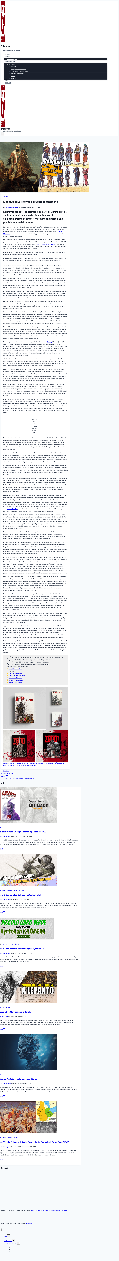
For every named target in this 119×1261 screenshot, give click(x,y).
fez (26, 763)
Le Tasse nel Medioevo (35, 771)
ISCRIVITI (8, 83)
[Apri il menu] (2, 134)
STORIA (5, 196)
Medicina (13, 76)
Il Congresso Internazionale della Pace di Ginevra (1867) (35, 776)
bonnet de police (12, 509)
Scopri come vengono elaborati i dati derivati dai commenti (49, 1210)
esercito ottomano (9, 763)
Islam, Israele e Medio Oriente (17, 73)
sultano (33, 765)
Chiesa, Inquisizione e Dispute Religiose (19, 71)
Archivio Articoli (8, 1241)
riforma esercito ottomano (12, 765)
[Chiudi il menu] (1, 1229)
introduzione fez (52, 763)
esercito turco (20, 763)
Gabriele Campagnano (12, 59)
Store (6, 80)
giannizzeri (31, 763)
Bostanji (49, 342)
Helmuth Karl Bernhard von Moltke (45, 244)
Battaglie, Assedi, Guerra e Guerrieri (18, 69)
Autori (5, 1236)
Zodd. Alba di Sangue (15, 673)
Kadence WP (29, 1223)
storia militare (26, 765)
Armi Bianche (13, 66)
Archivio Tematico (12, 1243)
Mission (7, 54)
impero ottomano (41, 763)
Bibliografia (13, 78)
